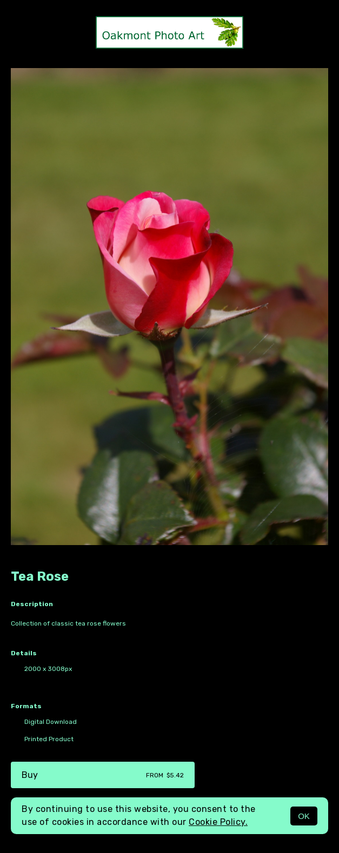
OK (304, 816)
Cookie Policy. (218, 822)
